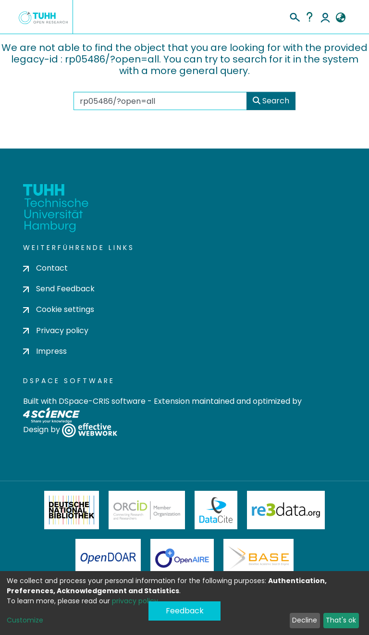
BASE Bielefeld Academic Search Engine (258, 558)
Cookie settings (58, 309)
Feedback (185, 610)
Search (271, 100)
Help (309, 17)
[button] (340, 18)
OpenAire (182, 558)
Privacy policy (55, 330)
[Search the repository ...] (160, 101)
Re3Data (286, 510)
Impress (45, 351)
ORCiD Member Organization (147, 510)
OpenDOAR (108, 558)
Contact (45, 268)
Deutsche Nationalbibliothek (71, 510)
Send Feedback (59, 288)
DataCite (216, 510)
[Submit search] (294, 16)
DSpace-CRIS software (102, 401)
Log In (325, 17)
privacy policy (135, 601)
